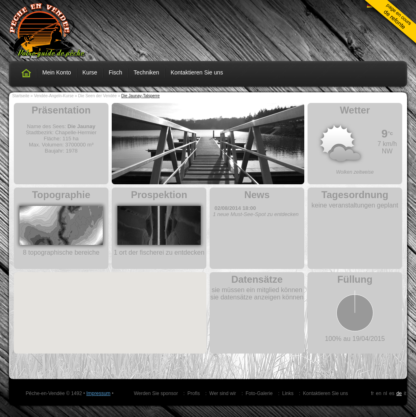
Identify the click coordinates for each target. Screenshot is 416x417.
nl (385, 393)
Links (287, 393)
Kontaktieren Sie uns (197, 72)
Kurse (90, 72)
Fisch (115, 72)
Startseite (20, 96)
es (391, 393)
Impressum (98, 393)
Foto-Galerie (259, 393)
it (405, 393)
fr (372, 393)
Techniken (146, 72)
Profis (193, 393)
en (378, 393)
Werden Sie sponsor (156, 393)
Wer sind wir (222, 393)
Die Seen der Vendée (97, 96)
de (399, 393)
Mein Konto (56, 72)
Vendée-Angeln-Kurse (54, 96)
